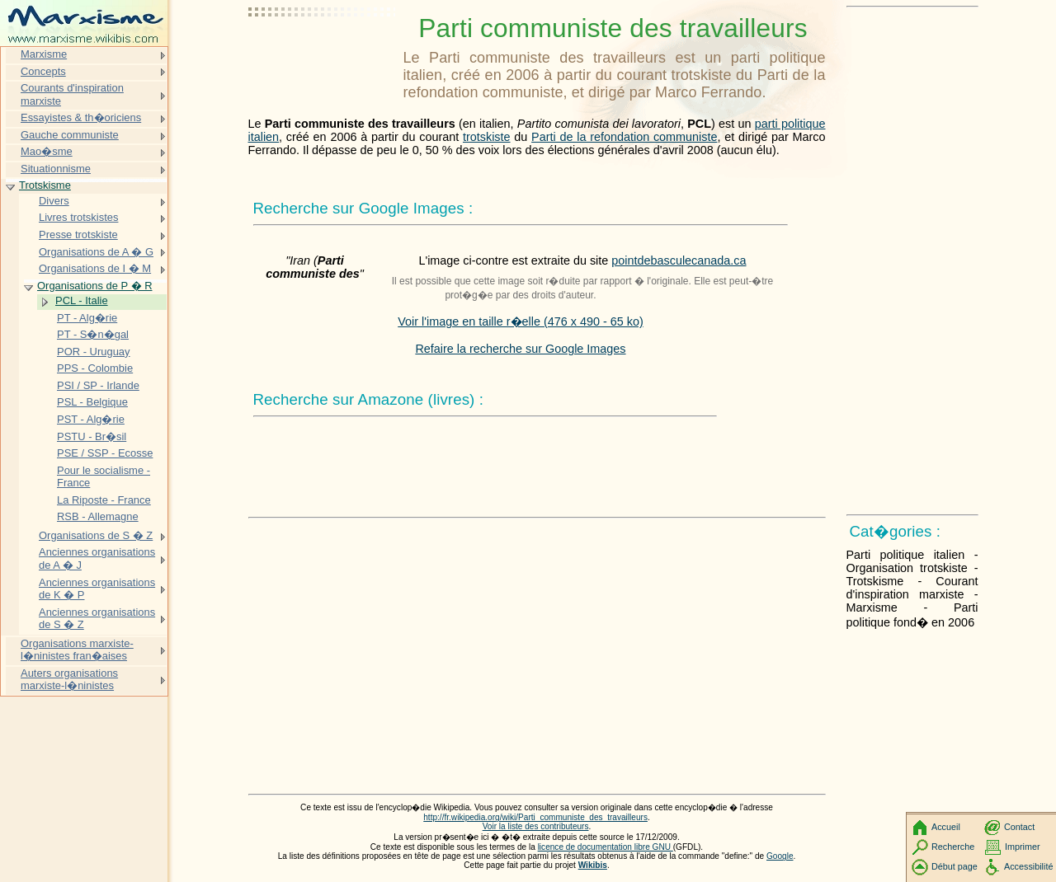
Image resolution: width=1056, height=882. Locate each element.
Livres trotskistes (78, 217)
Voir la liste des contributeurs (536, 826)
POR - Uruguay (93, 351)
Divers (54, 201)
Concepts (43, 71)
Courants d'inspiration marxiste (72, 94)
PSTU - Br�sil (91, 436)
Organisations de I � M (95, 268)
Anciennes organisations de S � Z (97, 618)
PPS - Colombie (95, 368)
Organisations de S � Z (96, 535)
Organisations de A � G (96, 252)
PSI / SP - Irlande (98, 385)
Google (780, 856)
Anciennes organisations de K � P (97, 589)
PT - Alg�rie (87, 318)
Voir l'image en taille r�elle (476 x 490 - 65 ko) (521, 321)
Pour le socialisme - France (103, 477)
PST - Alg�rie (91, 419)
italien (264, 136)
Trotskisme (45, 185)
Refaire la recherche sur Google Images (520, 348)
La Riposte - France (104, 500)
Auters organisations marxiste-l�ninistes (69, 679)
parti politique (790, 123)
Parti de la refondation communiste (624, 136)
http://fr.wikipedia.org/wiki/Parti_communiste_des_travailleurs (535, 817)
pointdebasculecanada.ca (678, 260)
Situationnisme (56, 168)
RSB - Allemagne (98, 516)
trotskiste (487, 136)
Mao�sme (47, 151)
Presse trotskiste (78, 234)
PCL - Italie (81, 300)
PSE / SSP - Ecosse (105, 453)
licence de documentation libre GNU (605, 847)
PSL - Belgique (92, 402)
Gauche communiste (70, 135)
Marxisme (44, 54)
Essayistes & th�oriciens (81, 117)
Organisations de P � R (94, 285)
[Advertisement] (322, 53)
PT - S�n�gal (93, 334)
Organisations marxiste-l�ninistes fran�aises (77, 650)
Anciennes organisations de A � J (97, 558)
